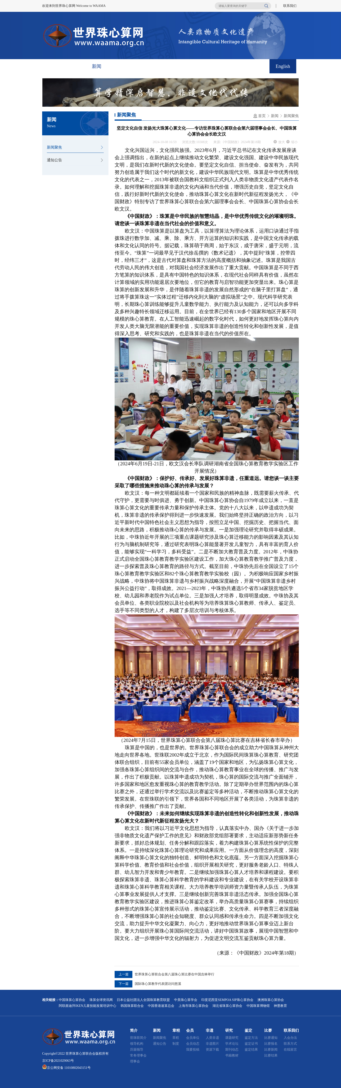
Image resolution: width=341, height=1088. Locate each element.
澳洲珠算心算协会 (270, 1000)
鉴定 (205, 66)
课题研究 (231, 1038)
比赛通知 (271, 1038)
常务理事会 (138, 1055)
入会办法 (290, 1038)
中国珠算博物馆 (258, 1006)
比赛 (227, 66)
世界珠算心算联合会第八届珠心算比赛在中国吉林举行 (174, 974)
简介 (75, 66)
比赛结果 (271, 1055)
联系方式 (290, 1043)
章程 (118, 66)
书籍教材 (231, 1055)
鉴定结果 (251, 1049)
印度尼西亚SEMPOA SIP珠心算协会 (227, 1000)
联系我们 (289, 6)
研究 (183, 66)
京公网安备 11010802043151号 (69, 1068)
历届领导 (136, 1049)
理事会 (135, 1061)
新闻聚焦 (54, 147)
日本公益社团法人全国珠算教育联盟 (143, 1000)
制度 (175, 1043)
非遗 (162, 66)
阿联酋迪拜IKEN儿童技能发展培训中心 (87, 1006)
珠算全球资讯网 (101, 1000)
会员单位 (192, 1038)
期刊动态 (231, 1049)
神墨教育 (280, 1006)
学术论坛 (231, 1043)
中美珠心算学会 (185, 1000)
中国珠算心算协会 (72, 1000)
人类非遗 (212, 1038)
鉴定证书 (251, 1043)
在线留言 (290, 1049)
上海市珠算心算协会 (193, 1006)
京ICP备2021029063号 (58, 1060)
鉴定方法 (251, 1038)
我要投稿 (192, 1049)
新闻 (96, 66)
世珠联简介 (138, 1038)
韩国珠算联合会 (132, 1006)
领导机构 (136, 1043)
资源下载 (212, 1049)
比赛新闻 (271, 1049)
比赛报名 (271, 1043)
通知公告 (54, 160)
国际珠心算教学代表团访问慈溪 (158, 984)
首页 (53, 66)
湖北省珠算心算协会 (227, 1006)
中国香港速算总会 (161, 1006)
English (283, 66)
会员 (140, 66)
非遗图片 (212, 1043)
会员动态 (192, 1043)
